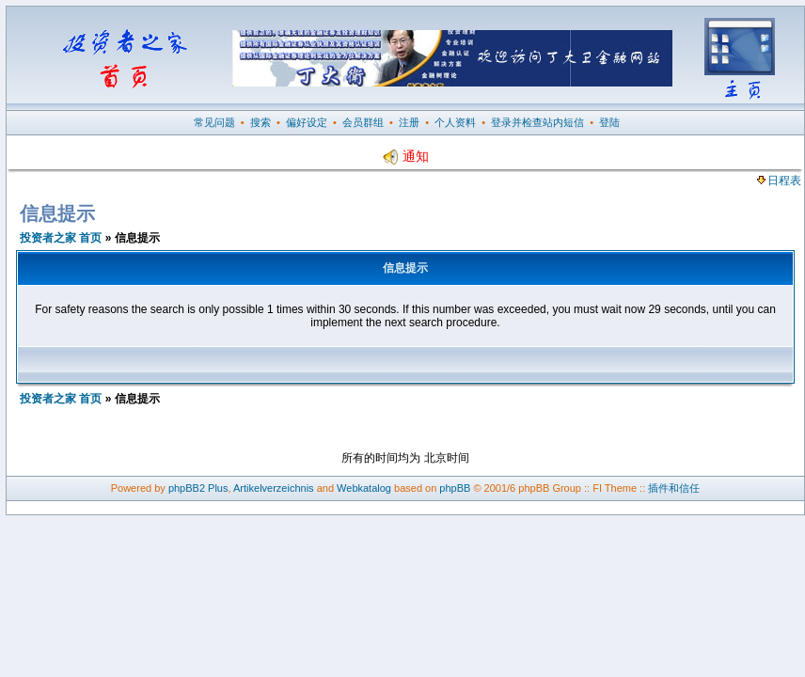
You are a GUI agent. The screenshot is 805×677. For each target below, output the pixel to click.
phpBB (454, 488)
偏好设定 (306, 122)
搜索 (260, 122)
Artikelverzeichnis (273, 488)
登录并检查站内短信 (537, 122)
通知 (405, 156)
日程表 (779, 180)
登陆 (609, 122)
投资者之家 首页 (61, 237)
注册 (409, 122)
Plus (218, 488)
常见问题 (214, 122)
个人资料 (455, 122)
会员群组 (363, 122)
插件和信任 (674, 488)
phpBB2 (186, 488)
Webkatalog (364, 488)
